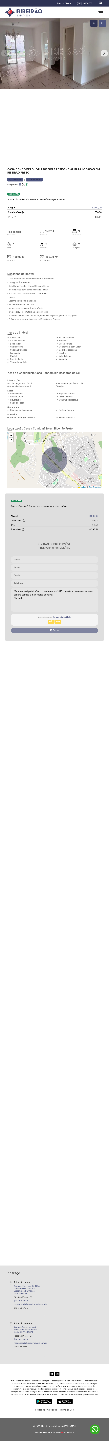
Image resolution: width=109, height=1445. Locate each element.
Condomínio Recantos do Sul (61, 373)
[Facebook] (52, 1374)
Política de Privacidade (46, 1410)
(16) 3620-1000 (21, 1300)
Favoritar (15, 179)
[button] (101, 3)
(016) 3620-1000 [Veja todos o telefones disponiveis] (84, 3)
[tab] (94, 23)
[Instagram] (57, 1374)
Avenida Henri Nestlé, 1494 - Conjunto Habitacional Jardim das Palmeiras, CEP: (27, 1290)
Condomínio (24, 169)
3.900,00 (97, 207)
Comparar (34, 179)
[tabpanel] (54, 53)
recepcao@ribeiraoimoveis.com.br (30, 1304)
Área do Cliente (64, 3)
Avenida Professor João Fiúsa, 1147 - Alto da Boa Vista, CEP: (25, 1329)
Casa (11, 169)
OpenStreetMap (95, 487)
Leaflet (82, 487)
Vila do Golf (45, 169)
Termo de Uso (67, 1410)
